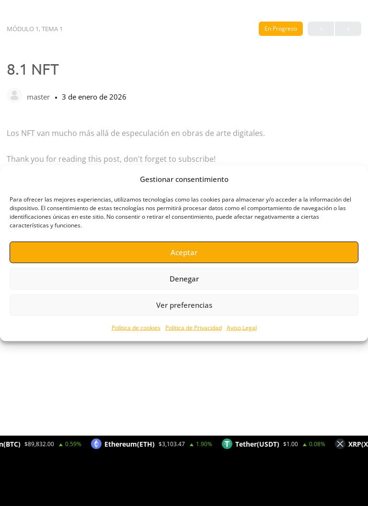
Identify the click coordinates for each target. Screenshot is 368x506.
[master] (14, 96)
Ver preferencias (184, 305)
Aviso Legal (242, 327)
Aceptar (184, 252)
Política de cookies (136, 327)
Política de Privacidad (193, 327)
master (39, 96)
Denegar (184, 278)
